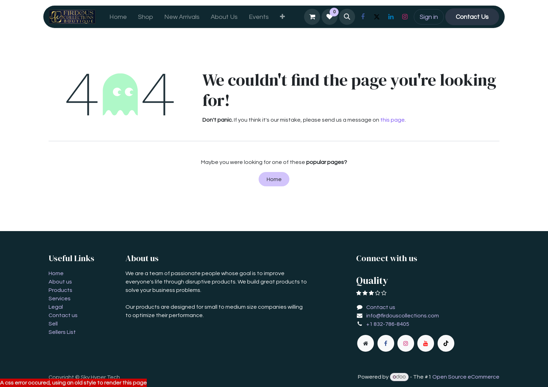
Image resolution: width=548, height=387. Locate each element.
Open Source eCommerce (465, 377)
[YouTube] (425, 343)
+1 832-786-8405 (387, 324)
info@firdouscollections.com (402, 315)
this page (392, 120)
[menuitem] (118, 16)
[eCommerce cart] (312, 17)
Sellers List (62, 332)
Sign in (429, 17)
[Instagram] (404, 16)
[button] (347, 17)
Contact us (63, 315)
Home (274, 179)
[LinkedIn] (390, 16)
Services (60, 298)
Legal (56, 307)
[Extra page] (365, 343)
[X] (376, 16)
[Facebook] (362, 16)
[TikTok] (446, 343)
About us (60, 282)
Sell (53, 324)
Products (60, 290)
